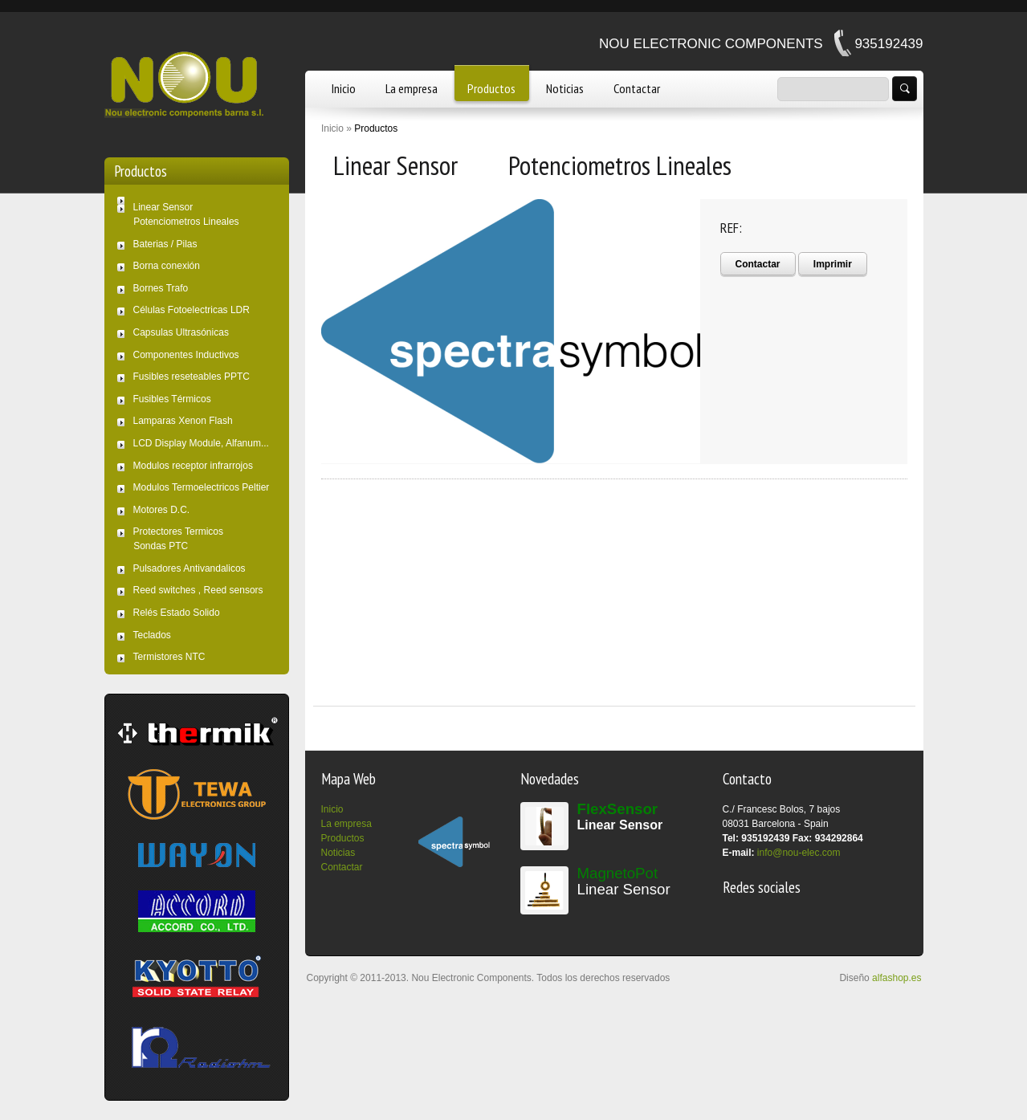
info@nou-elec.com (799, 852)
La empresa (411, 88)
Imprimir (832, 264)
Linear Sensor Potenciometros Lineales (532, 165)
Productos (491, 88)
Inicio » (336, 128)
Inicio (344, 88)
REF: (731, 227)
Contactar (636, 88)
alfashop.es (896, 978)
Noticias (565, 88)
